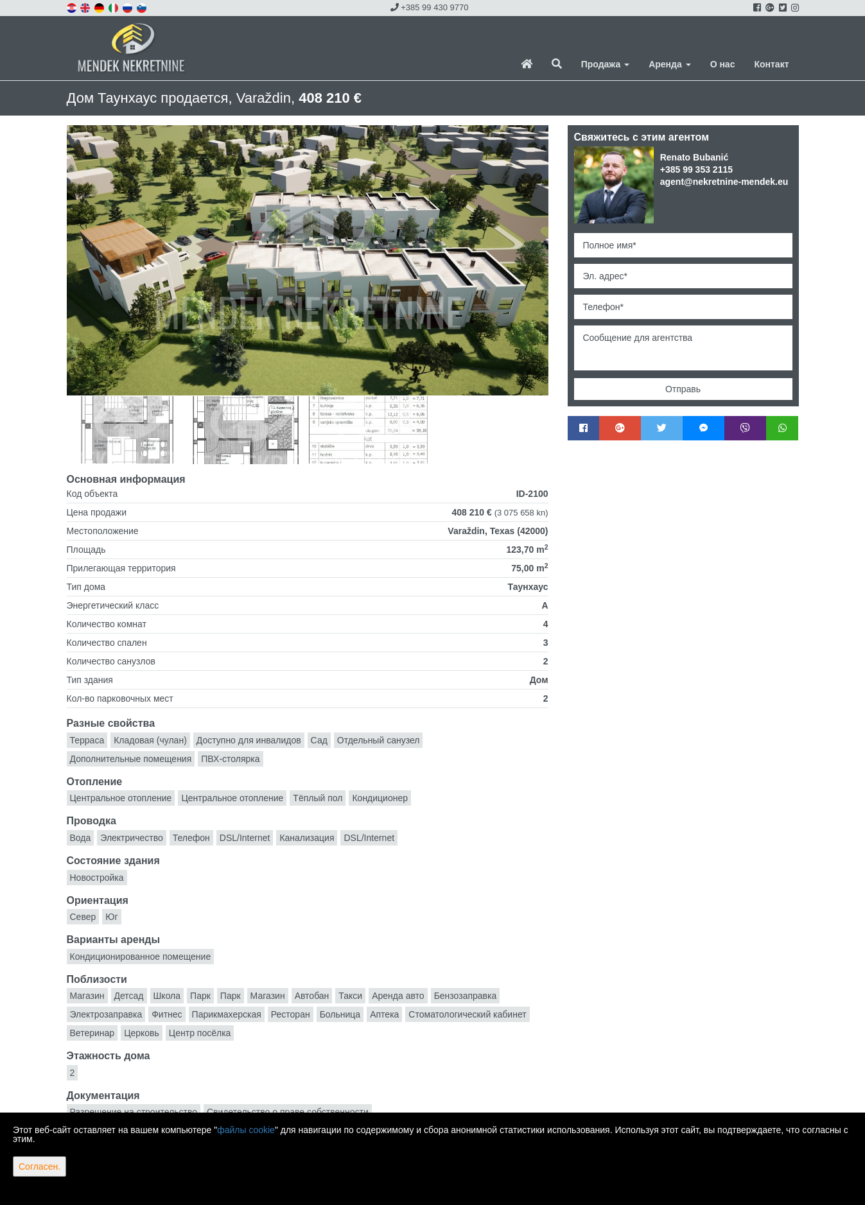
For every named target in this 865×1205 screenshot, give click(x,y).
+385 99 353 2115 (696, 169)
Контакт (771, 64)
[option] (127, 429)
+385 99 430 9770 (429, 7)
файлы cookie (246, 1130)
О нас (722, 64)
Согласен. (39, 1166)
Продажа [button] (605, 64)
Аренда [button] (669, 64)
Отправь (683, 389)
